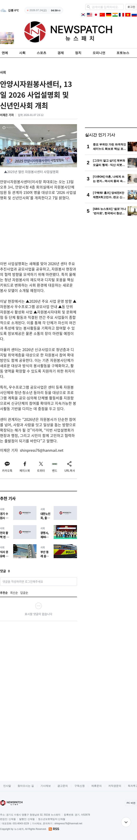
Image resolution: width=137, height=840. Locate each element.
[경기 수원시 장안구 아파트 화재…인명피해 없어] (18, 512)
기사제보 (45, 785)
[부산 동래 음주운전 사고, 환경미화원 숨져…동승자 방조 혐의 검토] (58, 551)
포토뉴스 (122, 53)
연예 (5, 53)
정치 (78, 53)
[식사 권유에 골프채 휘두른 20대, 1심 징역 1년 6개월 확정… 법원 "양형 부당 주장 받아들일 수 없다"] (18, 551)
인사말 (7, 785)
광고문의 (62, 785)
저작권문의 (114, 785)
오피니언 (99, 53)
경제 (60, 53)
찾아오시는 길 (26, 785)
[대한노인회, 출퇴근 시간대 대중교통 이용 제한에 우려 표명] (58, 512)
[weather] (9, 10)
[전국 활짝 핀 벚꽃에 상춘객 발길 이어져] (18, 532)
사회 (22, 53)
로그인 (131, 6)
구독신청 (79, 785)
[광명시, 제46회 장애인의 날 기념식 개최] (58, 532)
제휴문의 (96, 785)
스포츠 (41, 53)
